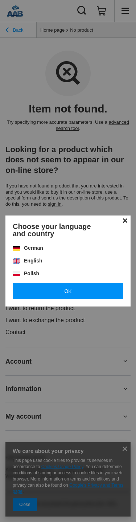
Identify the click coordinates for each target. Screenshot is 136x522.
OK (67, 291)
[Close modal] (125, 220)
